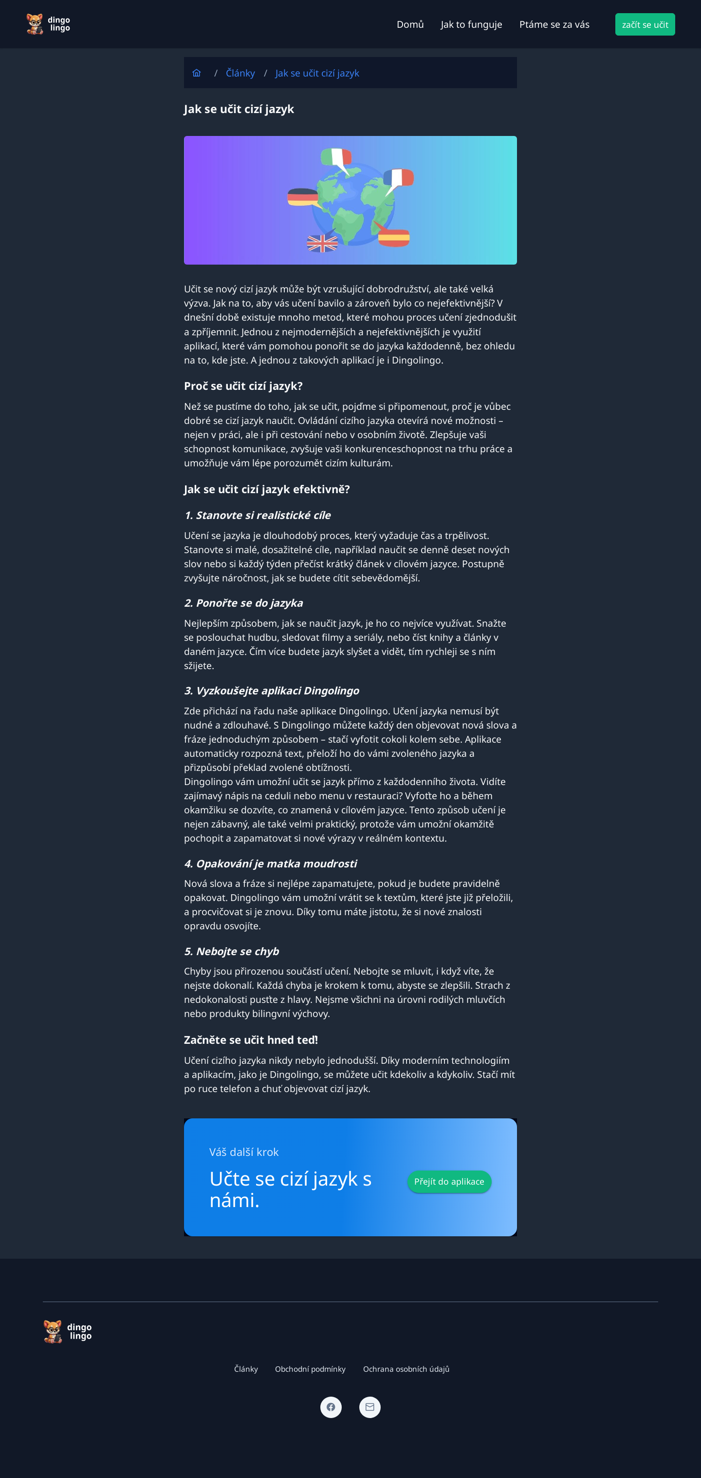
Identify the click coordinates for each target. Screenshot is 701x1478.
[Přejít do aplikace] (449, 1182)
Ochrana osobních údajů (406, 1369)
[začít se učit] (645, 24)
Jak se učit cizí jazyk (317, 72)
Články (240, 72)
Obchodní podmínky (310, 1369)
